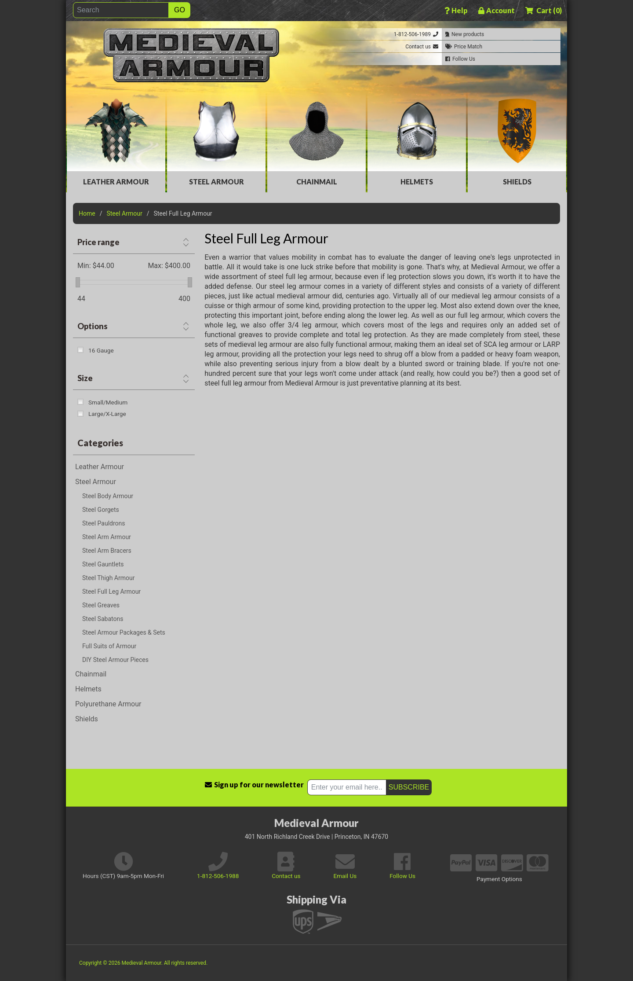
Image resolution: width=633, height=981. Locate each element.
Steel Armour (216, 181)
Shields (517, 181)
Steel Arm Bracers (106, 550)
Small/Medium (107, 402)
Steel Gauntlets (103, 564)
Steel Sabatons (102, 618)
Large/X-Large (107, 413)
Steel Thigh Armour (108, 577)
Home (87, 213)
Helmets (416, 181)
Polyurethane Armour (108, 704)
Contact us (286, 875)
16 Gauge (101, 350)
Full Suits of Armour (109, 646)
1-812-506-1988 (218, 875)
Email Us (345, 875)
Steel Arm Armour (106, 536)
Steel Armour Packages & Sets (123, 632)
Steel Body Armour (107, 496)
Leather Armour (116, 181)
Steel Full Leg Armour (111, 591)
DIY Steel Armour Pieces (115, 659)
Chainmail (316, 181)
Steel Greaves (101, 605)
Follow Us (402, 875)
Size (85, 378)
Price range (98, 242)
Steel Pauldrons (103, 523)
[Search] (121, 10)
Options (92, 326)
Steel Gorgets (100, 509)
